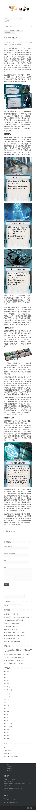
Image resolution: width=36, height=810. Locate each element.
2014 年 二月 (7, 717)
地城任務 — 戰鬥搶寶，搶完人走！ (13, 638)
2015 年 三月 (7, 681)
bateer (6, 660)
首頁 (8, 764)
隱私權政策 (10, 769)
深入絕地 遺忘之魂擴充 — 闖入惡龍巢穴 (15, 632)
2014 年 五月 (7, 708)
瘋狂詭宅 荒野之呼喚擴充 (11, 626)
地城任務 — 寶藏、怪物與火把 (12, 641)
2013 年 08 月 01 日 (11, 43)
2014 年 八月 (7, 699)
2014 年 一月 (7, 720)
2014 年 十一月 (8, 690)
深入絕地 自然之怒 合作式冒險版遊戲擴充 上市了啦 (18, 617)
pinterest (31, 808)
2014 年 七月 (7, 702)
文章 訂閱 (8, 750)
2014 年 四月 (7, 711)
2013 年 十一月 (8, 726)
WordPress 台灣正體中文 (11, 756)
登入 (5, 747)
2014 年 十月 (7, 693)
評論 (5, 567)
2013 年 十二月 (8, 723)
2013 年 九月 (7, 732)
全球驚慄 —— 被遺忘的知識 (11, 623)
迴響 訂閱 (8, 753)
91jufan (6, 657)
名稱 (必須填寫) (8, 546)
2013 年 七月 (7, 738)
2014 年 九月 (7, 696)
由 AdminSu (23, 43)
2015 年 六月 (7, 671)
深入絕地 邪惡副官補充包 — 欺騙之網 (14, 635)
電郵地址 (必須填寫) (9, 553)
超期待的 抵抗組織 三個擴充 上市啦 (13, 620)
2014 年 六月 (7, 705)
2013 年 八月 (7, 735)
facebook (28, 808)
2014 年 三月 (7, 714)
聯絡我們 (9, 771)
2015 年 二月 (7, 684)
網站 (5, 560)
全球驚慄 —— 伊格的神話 (11, 614)
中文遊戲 (14, 45)
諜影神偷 (19, 45)
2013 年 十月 (7, 729)
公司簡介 (9, 766)
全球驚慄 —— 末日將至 (10, 629)
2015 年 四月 (7, 678)
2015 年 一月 (7, 687)
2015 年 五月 (7, 675)
